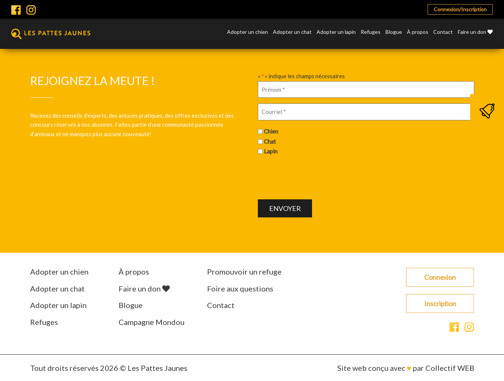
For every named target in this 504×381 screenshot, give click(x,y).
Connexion (440, 277)
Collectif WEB (449, 367)
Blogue (393, 32)
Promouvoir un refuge (244, 271)
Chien (271, 131)
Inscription (440, 303)
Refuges (371, 32)
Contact (443, 32)
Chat (270, 141)
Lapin (270, 151)
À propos (417, 32)
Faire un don (475, 32)
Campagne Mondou (151, 321)
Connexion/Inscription (460, 9)
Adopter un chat (292, 32)
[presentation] (315, 176)
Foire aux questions (240, 288)
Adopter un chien (247, 32)
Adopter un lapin (336, 32)
